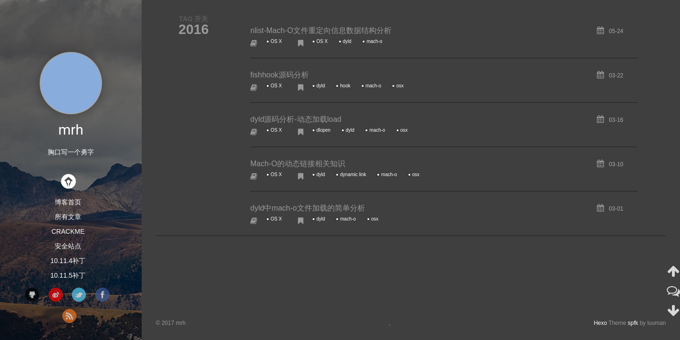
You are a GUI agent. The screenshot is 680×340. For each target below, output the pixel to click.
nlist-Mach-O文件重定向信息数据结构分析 (320, 30)
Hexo (600, 323)
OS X (276, 41)
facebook (102, 295)
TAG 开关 (193, 19)
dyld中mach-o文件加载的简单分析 (307, 208)
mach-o (374, 41)
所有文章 (68, 217)
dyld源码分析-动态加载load (295, 119)
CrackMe (68, 231)
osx (400, 85)
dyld (347, 41)
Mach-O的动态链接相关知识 (297, 164)
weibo (56, 295)
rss (69, 316)
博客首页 (68, 202)
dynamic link (353, 174)
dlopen (323, 130)
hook (345, 85)
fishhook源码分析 (279, 75)
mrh (71, 129)
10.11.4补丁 (68, 260)
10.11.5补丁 (68, 275)
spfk (633, 323)
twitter (79, 295)
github (32, 295)
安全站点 (68, 246)
